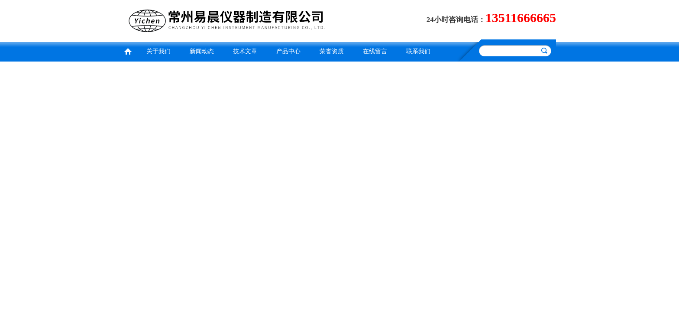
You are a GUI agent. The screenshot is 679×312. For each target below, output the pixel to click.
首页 (128, 50)
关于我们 (158, 51)
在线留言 (375, 51)
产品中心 (288, 51)
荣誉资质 (332, 51)
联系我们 (418, 51)
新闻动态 (202, 51)
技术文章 (245, 51)
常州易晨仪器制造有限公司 (229, 19)
